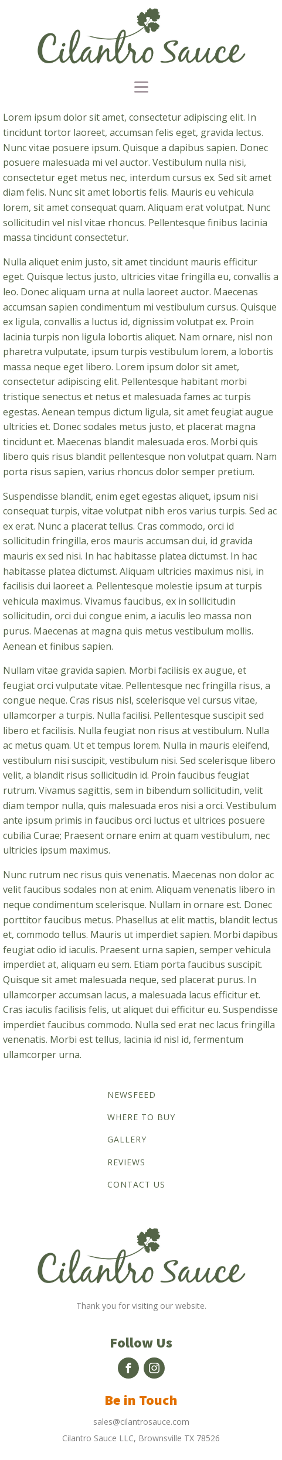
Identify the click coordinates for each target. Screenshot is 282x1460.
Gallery (127, 1139)
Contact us (136, 1184)
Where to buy (141, 1117)
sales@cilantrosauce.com (141, 1421)
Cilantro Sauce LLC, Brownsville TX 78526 (141, 1438)
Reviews (126, 1162)
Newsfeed (131, 1094)
